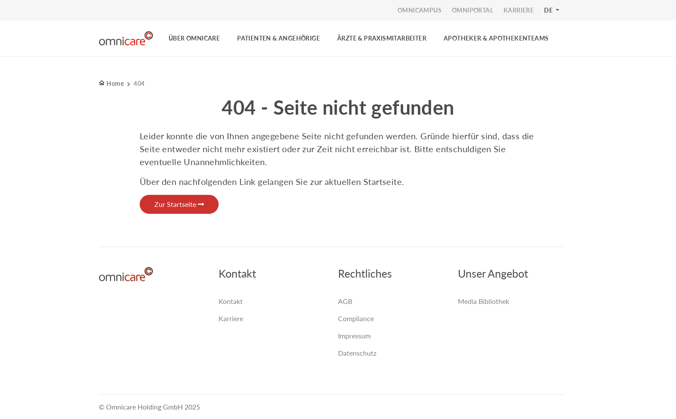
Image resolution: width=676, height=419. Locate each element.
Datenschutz (357, 353)
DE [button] (549, 10)
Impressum (354, 335)
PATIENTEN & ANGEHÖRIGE (278, 38)
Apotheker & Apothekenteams (496, 38)
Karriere (231, 318)
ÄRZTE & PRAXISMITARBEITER (381, 38)
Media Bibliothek (483, 301)
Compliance (356, 318)
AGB (345, 301)
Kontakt (231, 301)
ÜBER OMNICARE (194, 38)
